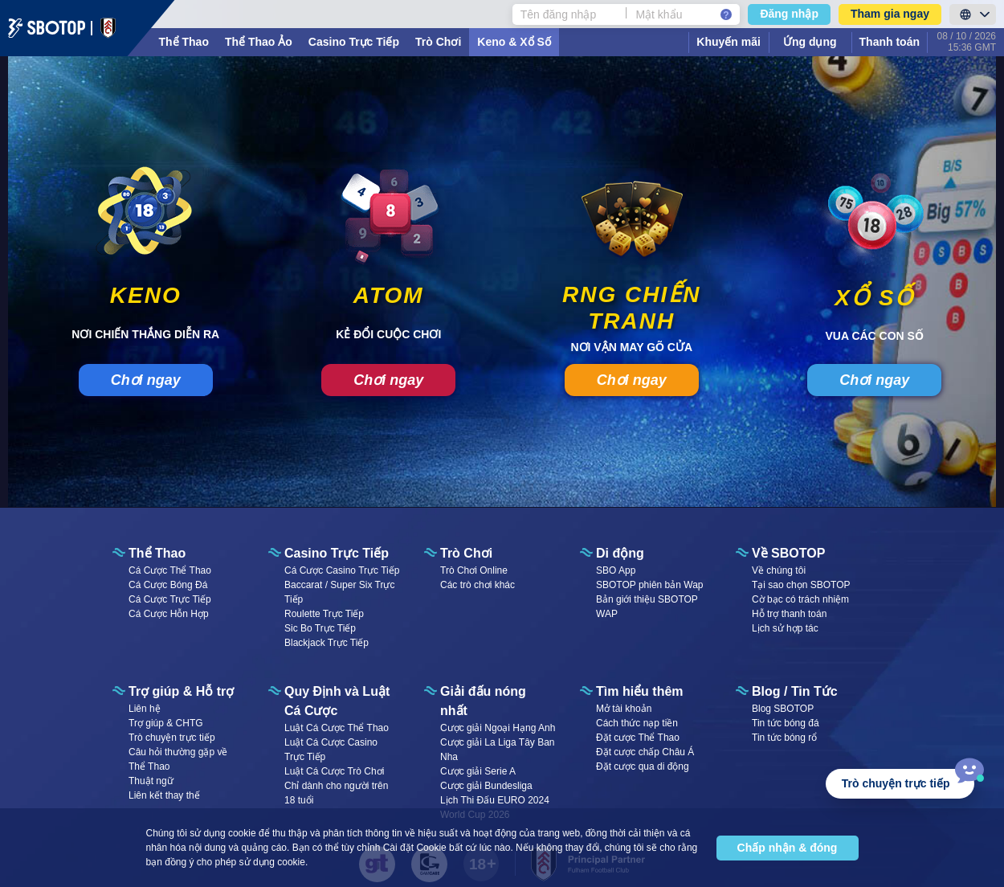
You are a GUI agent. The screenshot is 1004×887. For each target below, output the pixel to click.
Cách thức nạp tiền (637, 723)
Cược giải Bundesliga (486, 785)
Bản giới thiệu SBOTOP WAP (647, 606)
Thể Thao (184, 41)
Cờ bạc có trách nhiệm (800, 599)
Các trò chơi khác (477, 585)
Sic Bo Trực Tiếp (320, 628)
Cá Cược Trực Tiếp (170, 599)
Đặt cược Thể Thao (638, 737)
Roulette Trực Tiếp (324, 613)
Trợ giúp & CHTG (166, 723)
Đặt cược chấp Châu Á (645, 752)
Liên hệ (145, 708)
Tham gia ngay (890, 13)
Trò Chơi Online (474, 570)
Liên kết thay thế (164, 795)
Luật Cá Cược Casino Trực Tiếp (331, 749)
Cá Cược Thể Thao (170, 570)
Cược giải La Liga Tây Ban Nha (497, 749)
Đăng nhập (789, 13)
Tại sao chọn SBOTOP (801, 585)
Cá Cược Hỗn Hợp (169, 613)
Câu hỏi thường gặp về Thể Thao (178, 759)
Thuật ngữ (151, 781)
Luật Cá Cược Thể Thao (336, 728)
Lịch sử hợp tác (785, 628)
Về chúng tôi (779, 570)
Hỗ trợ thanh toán (789, 613)
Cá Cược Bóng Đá (168, 585)
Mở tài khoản (623, 708)
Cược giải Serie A (478, 771)
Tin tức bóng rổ (784, 737)
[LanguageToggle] (972, 14)
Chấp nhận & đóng (787, 847)
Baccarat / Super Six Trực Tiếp (339, 592)
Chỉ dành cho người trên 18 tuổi (336, 793)
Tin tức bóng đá (785, 723)
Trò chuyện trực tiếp (172, 737)
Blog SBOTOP (783, 708)
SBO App (615, 570)
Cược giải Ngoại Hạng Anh (497, 728)
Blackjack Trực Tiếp (326, 642)
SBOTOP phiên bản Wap (650, 585)
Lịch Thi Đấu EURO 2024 (494, 800)
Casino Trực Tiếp (353, 41)
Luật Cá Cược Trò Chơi (334, 771)
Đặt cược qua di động (642, 766)
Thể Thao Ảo (258, 41)
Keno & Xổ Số (513, 41)
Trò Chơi (438, 41)
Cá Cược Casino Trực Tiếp (341, 570)
